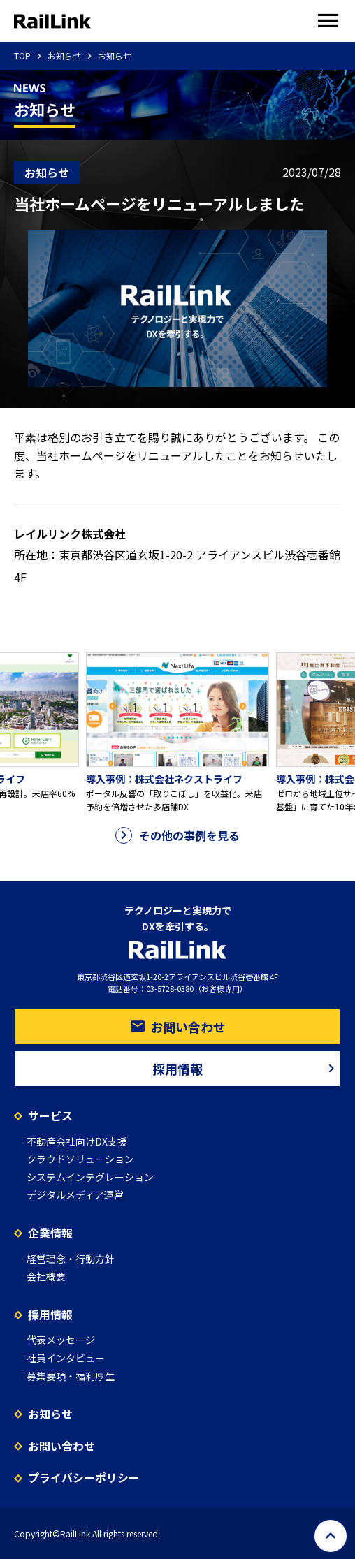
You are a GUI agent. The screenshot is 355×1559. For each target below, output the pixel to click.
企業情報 (50, 1232)
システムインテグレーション (90, 1177)
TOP (22, 56)
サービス (50, 1115)
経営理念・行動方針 (71, 1259)
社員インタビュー (66, 1358)
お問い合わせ (177, 1027)
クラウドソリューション (80, 1159)
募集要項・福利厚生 (71, 1376)
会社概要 (46, 1276)
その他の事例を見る (177, 835)
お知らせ (64, 56)
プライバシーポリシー (84, 1477)
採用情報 (246, 1069)
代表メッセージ (61, 1340)
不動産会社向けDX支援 (77, 1141)
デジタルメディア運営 (75, 1194)
